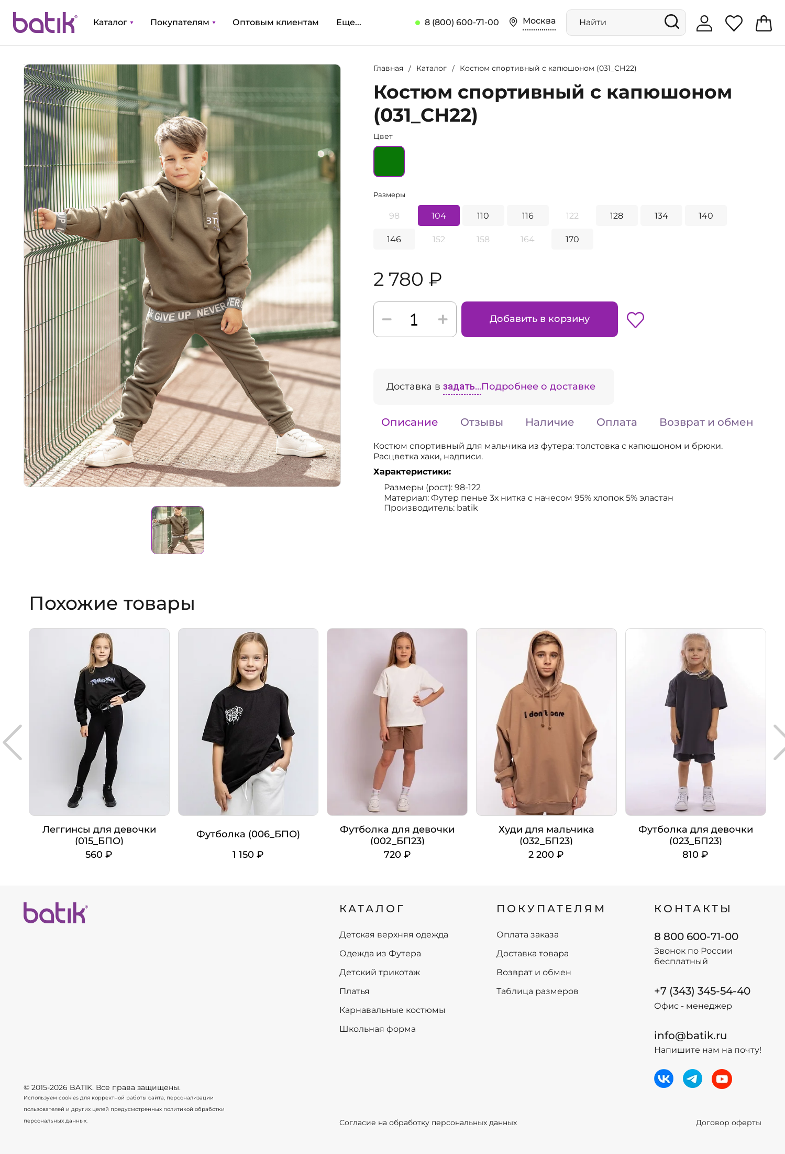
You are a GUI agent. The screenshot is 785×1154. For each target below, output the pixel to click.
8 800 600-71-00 (696, 936)
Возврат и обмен (706, 422)
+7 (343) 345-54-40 (702, 991)
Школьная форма (377, 1029)
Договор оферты (728, 1122)
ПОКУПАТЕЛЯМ (551, 908)
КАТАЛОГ (372, 908)
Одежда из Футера (380, 953)
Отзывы (481, 422)
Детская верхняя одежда (393, 935)
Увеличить (24, 64)
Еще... (348, 22)
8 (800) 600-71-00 (462, 22)
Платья (354, 991)
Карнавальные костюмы (392, 1010)
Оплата (616, 422)
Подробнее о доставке (538, 386)
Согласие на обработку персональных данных (428, 1122)
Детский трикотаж (379, 972)
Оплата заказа (527, 935)
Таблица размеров (537, 991)
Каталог (113, 22)
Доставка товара (532, 953)
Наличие (549, 422)
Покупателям (182, 22)
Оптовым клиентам (276, 22)
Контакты (693, 908)
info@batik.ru (690, 1035)
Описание (409, 422)
